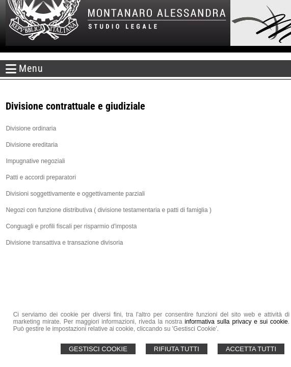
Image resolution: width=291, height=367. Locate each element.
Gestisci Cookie (98, 349)
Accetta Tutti (251, 349)
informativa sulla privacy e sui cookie (236, 321)
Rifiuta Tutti (176, 349)
